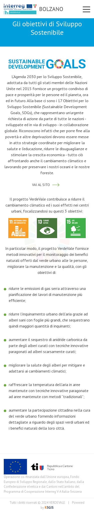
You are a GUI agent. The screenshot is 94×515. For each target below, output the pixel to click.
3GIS (49, 507)
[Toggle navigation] (86, 9)
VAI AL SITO (47, 185)
